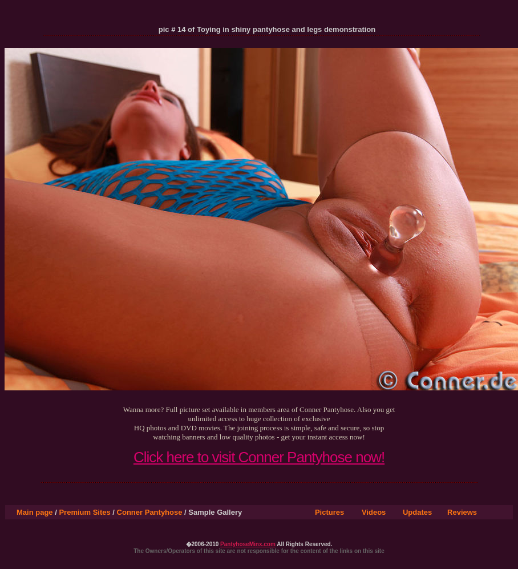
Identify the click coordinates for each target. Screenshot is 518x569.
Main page (35, 512)
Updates (417, 512)
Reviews (462, 512)
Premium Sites (84, 512)
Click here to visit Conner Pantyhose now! (259, 457)
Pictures (329, 512)
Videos (374, 512)
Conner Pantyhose (150, 512)
